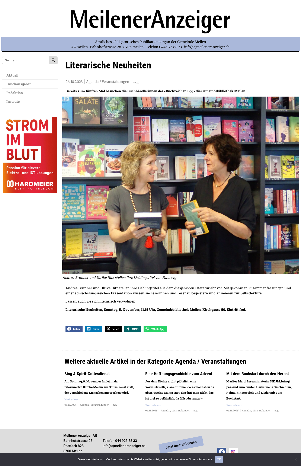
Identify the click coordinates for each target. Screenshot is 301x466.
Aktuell (13, 75)
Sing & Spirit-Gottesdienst (87, 374)
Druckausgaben (19, 84)
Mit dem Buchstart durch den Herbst (257, 374)
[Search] (53, 60)
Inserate (14, 101)
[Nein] (296, 459)
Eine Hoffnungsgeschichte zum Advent (178, 374)
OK (219, 459)
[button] (74, 330)
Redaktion (15, 92)
